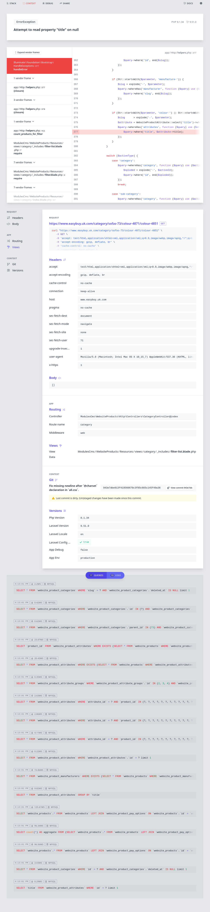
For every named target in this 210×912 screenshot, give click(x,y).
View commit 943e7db (179, 487)
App (9, 235)
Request (12, 211)
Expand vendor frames (27, 52)
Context (12, 258)
